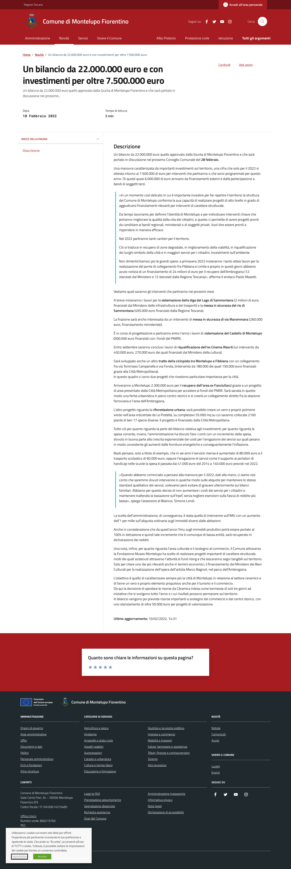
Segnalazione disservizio (99, 806)
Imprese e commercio (161, 734)
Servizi (83, 38)
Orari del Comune (95, 818)
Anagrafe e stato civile (98, 740)
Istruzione (225, 38)
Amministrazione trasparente (166, 793)
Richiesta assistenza (97, 812)
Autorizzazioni (93, 752)
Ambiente (90, 734)
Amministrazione (37, 38)
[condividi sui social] (221, 65)
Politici (24, 752)
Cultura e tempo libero (98, 765)
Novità (64, 38)
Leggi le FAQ (92, 793)
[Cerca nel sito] (262, 21)
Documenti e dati (31, 746)
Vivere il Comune (109, 38)
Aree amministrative (33, 734)
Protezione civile (197, 38)
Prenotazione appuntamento (102, 800)
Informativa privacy (160, 800)
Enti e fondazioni (31, 765)
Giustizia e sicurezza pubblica (166, 728)
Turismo (152, 759)
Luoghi (215, 766)
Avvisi (215, 740)
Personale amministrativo (36, 759)
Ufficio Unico (28, 816)
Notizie (215, 728)
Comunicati (218, 734)
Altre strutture (29, 771)
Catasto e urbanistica (97, 759)
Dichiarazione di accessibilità (166, 812)
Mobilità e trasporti (160, 740)
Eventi (215, 772)
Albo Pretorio (166, 38)
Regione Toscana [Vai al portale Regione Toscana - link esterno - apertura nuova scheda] (33, 5)
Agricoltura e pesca (96, 728)
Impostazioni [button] (19, 856)
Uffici (23, 740)
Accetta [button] (42, 856)
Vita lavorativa (157, 765)
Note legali (155, 806)
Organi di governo (31, 728)
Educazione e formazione (100, 771)
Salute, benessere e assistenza (167, 746)
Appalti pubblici (93, 746)
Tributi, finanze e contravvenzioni (169, 752)
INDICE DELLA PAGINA (60, 139)
